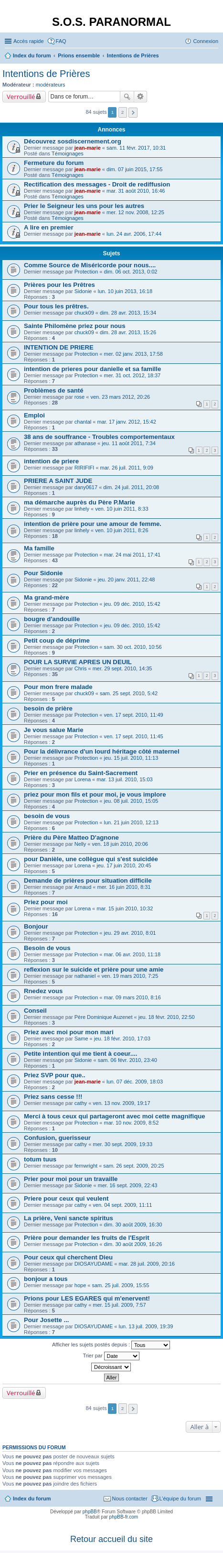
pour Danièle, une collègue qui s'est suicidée (91, 859)
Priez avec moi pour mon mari (69, 1032)
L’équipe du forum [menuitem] (180, 1498)
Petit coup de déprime (57, 640)
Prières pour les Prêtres (59, 284)
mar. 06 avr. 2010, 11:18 (132, 954)
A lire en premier (49, 227)
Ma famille (39, 548)
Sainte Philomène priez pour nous (75, 325)
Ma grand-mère (46, 597)
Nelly (80, 844)
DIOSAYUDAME (93, 1264)
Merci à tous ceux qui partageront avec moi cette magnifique (114, 1116)
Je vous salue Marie (54, 729)
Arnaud (82, 887)
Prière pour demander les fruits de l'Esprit (86, 1237)
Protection (86, 271)
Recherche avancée (140, 96)
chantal (82, 422)
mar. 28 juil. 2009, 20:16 (147, 1264)
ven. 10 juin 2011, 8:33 (121, 509)
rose (79, 397)
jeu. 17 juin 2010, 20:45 (123, 865)
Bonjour (36, 926)
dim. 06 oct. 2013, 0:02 (131, 271)
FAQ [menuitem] (61, 41)
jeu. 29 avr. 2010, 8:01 (130, 933)
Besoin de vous (47, 947)
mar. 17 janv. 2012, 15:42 (126, 422)
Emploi (34, 415)
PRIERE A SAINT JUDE (58, 480)
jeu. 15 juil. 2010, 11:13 (131, 758)
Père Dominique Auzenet (103, 1017)
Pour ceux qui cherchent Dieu (68, 1257)
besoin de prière (48, 708)
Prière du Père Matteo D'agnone (71, 837)
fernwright (85, 1166)
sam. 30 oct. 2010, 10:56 (133, 647)
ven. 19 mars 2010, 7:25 (130, 976)
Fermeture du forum (54, 162)
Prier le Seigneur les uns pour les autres (84, 205)
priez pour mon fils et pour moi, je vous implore (95, 794)
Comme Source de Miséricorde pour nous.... (90, 265)
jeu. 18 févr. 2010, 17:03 (122, 1038)
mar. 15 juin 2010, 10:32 (124, 908)
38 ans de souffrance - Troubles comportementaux (99, 436)
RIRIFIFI (84, 467)
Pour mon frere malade (58, 686)
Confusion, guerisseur (57, 1137)
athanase (85, 443)
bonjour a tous (46, 1278)
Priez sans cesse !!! (53, 1096)
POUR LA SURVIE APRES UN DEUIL (78, 662)
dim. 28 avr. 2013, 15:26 (128, 332)
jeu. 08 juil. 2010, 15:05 (131, 801)
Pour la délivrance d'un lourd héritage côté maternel (102, 751)
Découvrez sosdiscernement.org (72, 141)
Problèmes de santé (54, 390)
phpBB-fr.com (123, 1517)
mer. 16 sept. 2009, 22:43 (128, 1185)
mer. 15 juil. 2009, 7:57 (119, 1305)
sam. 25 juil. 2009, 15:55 (120, 1285)
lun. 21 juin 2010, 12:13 (131, 822)
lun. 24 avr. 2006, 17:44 (133, 234)
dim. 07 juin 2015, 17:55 (134, 169)
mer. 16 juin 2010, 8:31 (124, 887)
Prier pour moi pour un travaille (70, 1178)
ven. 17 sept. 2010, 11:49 (133, 715)
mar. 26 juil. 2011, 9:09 (126, 467)
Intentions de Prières (46, 73)
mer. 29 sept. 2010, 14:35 (122, 668)
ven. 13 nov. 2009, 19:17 (121, 1103)
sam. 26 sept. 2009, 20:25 (133, 1166)
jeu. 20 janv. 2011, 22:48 (126, 579)
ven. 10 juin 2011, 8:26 (121, 530)
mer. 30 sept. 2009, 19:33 (122, 1144)
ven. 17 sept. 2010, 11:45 (133, 736)
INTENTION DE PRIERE (59, 347)
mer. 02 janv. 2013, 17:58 (133, 354)
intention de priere (51, 461)
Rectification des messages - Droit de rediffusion (97, 184)
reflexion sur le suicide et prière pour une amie (93, 969)
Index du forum (32, 1498)
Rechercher (127, 96)
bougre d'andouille (52, 619)
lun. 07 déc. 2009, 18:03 (134, 1081)
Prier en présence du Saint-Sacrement (81, 772)
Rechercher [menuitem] (214, 56)
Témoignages (68, 153)
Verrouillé (21, 96)
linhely (81, 509)
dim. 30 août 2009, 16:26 (133, 1244)
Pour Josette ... (46, 1319)
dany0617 (85, 487)
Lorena (82, 779)
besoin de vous (47, 816)
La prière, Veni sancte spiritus (68, 1218)
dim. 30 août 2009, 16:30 (133, 1224)
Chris (80, 668)
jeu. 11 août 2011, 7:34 (129, 443)
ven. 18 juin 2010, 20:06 (120, 844)
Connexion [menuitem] (205, 41)
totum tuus (40, 1159)
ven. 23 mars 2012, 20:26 (120, 397)
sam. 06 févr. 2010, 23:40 (127, 1060)
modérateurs (50, 84)
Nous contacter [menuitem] (130, 1498)
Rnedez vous (43, 991)
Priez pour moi (46, 902)
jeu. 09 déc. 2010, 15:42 (132, 604)
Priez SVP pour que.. (54, 1075)
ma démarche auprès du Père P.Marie (79, 502)
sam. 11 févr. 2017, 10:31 (136, 148)
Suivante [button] (133, 113)
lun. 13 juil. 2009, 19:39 (146, 1326)
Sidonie (83, 291)
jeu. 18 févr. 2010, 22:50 (166, 1017)
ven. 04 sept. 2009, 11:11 (122, 1205)
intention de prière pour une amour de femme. (92, 523)
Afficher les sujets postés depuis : (111, 1345)
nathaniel (85, 976)
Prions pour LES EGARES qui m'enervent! (87, 1298)
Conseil (35, 1010)
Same (81, 1038)
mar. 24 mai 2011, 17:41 (132, 555)
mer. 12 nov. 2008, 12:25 (135, 212)
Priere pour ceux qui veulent (66, 1198)
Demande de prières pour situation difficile (87, 880)
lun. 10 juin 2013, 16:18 (125, 291)
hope (80, 1285)
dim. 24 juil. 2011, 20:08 (131, 487)
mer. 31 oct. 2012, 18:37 (132, 375)
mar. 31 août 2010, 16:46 (135, 191)
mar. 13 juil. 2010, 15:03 (124, 779)
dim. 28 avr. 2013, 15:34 (128, 313)
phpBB (90, 1511)
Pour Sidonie (43, 573)
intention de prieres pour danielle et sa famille (92, 368)
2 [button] (122, 112)
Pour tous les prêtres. (56, 306)
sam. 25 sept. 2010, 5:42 (129, 693)
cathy (80, 1103)
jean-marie (87, 148)
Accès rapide (28, 41)
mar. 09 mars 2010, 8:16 (132, 997)
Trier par (111, 1356)
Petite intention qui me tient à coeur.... (80, 1053)
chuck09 (84, 313)
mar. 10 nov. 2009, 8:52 (131, 1123)
